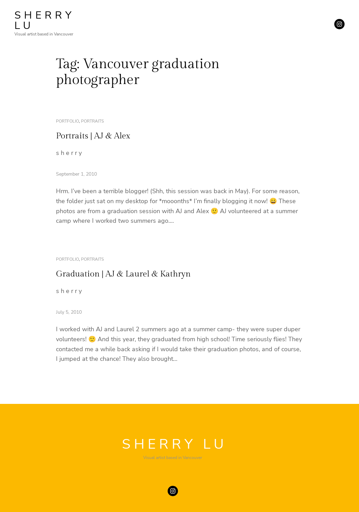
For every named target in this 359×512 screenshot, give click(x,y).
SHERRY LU (44, 20)
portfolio (67, 121)
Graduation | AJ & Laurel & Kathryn (123, 274)
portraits (92, 121)
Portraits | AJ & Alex (93, 136)
